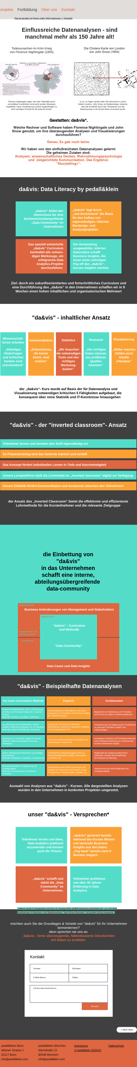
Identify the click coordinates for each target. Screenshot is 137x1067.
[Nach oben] (127, 1030)
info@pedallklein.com (14, 1059)
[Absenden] (95, 1006)
